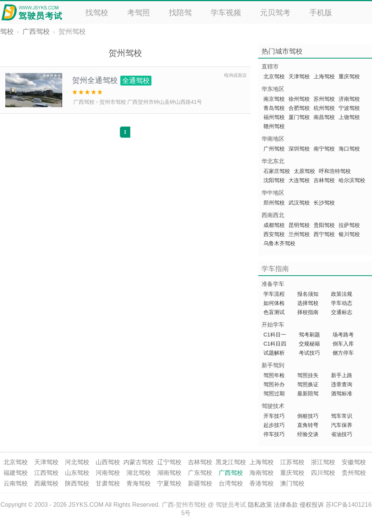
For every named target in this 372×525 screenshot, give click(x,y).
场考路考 (343, 334)
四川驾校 (323, 472)
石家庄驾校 (276, 171)
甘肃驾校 (108, 483)
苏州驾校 (324, 99)
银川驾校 (349, 234)
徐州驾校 (299, 99)
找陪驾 (180, 12)
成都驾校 (274, 225)
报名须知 (307, 294)
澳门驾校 (292, 483)
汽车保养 (341, 425)
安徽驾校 (354, 462)
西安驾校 (274, 234)
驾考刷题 (309, 334)
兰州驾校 (299, 234)
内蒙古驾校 (138, 462)
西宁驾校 (324, 234)
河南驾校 (108, 472)
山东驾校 (77, 472)
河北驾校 (77, 462)
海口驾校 (349, 149)
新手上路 (341, 375)
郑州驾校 (274, 203)
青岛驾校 (274, 108)
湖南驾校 (169, 472)
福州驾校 (274, 117)
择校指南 (307, 312)
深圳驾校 (299, 149)
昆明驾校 (299, 225)
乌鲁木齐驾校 (279, 243)
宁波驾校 (349, 108)
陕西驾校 (77, 483)
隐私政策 (260, 504)
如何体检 (274, 303)
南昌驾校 (324, 117)
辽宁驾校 (169, 462)
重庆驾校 (349, 76)
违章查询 (341, 384)
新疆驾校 (200, 483)
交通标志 (341, 312)
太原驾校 (304, 171)
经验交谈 (307, 434)
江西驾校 (46, 472)
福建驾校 (15, 472)
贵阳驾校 (324, 225)
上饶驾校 (349, 117)
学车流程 (274, 294)
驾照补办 (274, 384)
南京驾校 (274, 99)
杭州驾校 (324, 108)
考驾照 (138, 12)
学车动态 (341, 303)
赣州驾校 (274, 126)
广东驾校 (200, 472)
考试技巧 (309, 353)
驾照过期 (274, 393)
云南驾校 (15, 483)
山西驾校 (108, 462)
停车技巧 (274, 434)
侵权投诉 (311, 504)
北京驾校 (274, 76)
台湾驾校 (231, 483)
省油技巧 (341, 434)
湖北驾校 (138, 472)
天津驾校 (299, 76)
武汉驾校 (299, 203)
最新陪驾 (307, 393)
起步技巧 (274, 425)
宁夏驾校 (169, 483)
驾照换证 (307, 384)
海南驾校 (261, 472)
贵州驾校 (354, 472)
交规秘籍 (309, 344)
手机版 (320, 12)
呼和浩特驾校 (335, 171)
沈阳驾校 (274, 180)
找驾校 (96, 12)
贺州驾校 (72, 31)
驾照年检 (274, 375)
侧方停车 (343, 353)
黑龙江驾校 (231, 462)
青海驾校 (138, 483)
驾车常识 (341, 416)
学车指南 (275, 269)
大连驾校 (299, 180)
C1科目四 (274, 344)
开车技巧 (274, 416)
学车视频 (226, 12)
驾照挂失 (307, 375)
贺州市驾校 (112, 102)
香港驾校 (261, 483)
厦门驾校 (299, 117)
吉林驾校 (324, 180)
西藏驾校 (46, 483)
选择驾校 (307, 303)
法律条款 (286, 504)
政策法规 (341, 294)
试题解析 (274, 353)
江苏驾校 (292, 462)
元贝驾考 (275, 12)
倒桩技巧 (307, 416)
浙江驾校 (323, 462)
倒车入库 (343, 344)
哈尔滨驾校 (352, 180)
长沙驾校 (324, 203)
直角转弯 (307, 425)
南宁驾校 (324, 149)
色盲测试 (274, 312)
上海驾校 (324, 76)
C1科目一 (274, 334)
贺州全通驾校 (111, 80)
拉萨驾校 (349, 225)
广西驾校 (36, 31)
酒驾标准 (341, 393)
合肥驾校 (299, 108)
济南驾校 (349, 99)
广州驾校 (274, 149)
